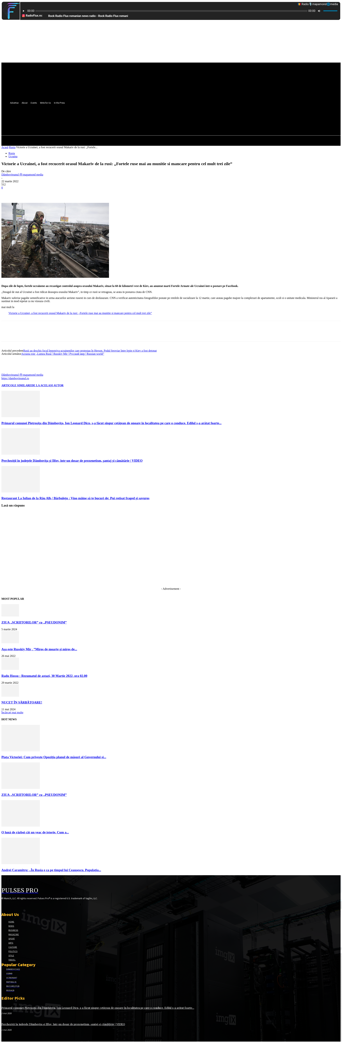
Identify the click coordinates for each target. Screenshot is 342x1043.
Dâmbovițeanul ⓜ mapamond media (22, 174)
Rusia (12, 147)
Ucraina (12, 156)
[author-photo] (9, 371)
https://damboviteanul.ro (15, 378)
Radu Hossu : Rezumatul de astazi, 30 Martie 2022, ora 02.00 (44, 676)
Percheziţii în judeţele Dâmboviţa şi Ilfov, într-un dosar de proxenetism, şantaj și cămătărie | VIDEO (72, 460)
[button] (157, 124)
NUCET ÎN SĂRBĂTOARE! (21, 702)
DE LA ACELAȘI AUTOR (47, 385)
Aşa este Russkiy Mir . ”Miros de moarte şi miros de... (39, 649)
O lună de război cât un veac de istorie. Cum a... (35, 832)
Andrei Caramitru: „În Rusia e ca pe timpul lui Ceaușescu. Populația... (51, 870)
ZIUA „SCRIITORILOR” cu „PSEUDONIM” (34, 622)
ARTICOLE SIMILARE (16, 385)
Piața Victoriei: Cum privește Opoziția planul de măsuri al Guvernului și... (53, 757)
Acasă (4, 147)
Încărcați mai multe (12, 712)
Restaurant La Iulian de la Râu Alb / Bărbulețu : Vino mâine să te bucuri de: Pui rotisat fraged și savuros (75, 498)
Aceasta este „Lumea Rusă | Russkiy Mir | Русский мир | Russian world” (62, 353)
